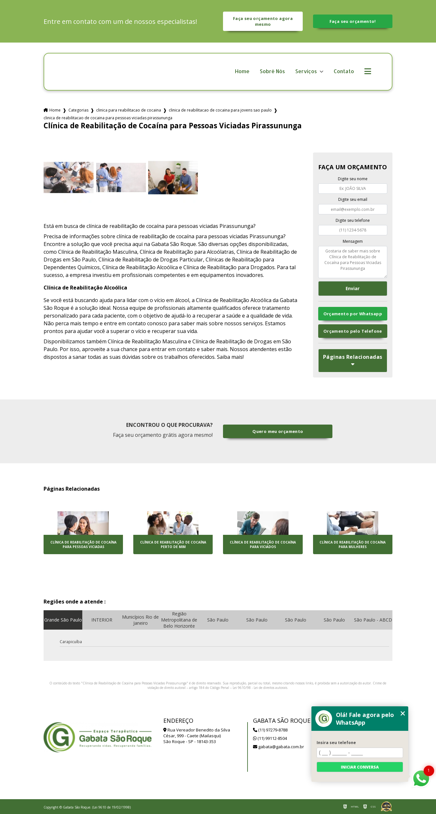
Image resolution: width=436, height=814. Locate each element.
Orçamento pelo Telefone (352, 331)
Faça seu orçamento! (353, 21)
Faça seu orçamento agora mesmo (263, 21)
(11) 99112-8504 (270, 738)
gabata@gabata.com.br (278, 747)
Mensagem (353, 241)
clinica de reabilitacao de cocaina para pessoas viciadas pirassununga (108, 118)
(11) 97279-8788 (270, 730)
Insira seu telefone (336, 742)
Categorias (78, 110)
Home (242, 71)
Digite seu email (352, 199)
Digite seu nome (353, 178)
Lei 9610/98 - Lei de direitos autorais (260, 687)
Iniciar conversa (360, 767)
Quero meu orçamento (277, 431)
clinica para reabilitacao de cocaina (128, 110)
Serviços (306, 71)
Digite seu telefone (353, 220)
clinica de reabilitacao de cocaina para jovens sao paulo (220, 110)
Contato (344, 71)
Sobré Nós (272, 71)
